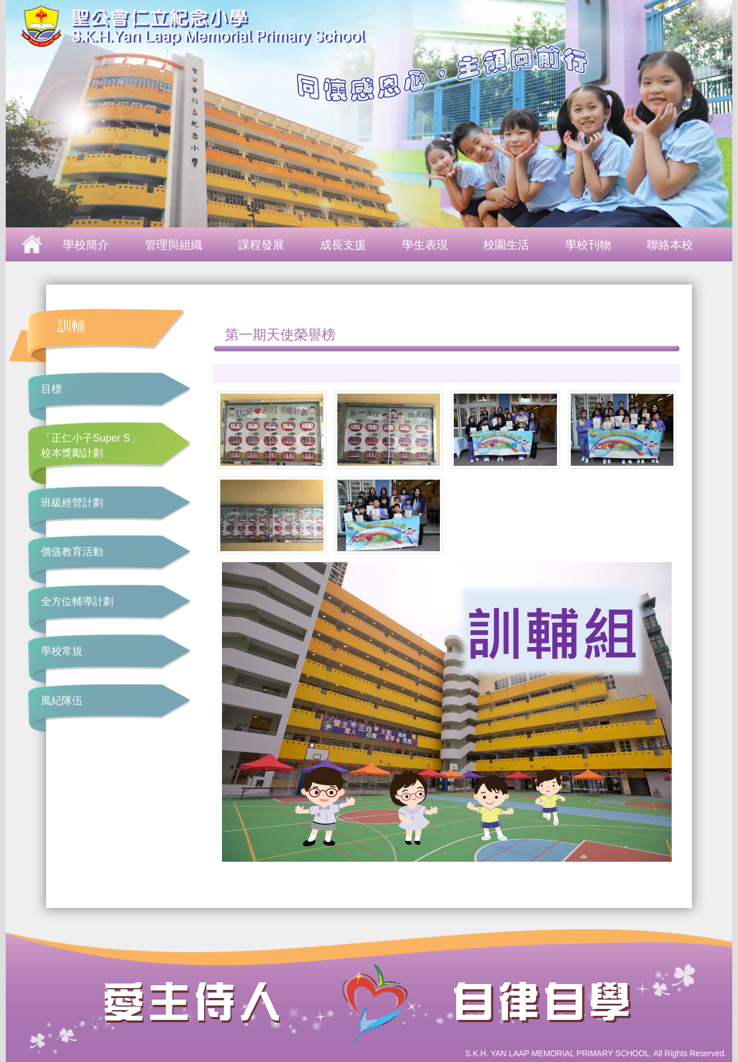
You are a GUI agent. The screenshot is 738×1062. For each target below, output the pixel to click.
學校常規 (61, 651)
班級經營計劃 (72, 502)
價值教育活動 (72, 552)
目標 (51, 389)
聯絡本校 (670, 244)
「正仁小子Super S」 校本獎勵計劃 (91, 445)
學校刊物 (588, 244)
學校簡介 (86, 244)
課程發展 (261, 244)
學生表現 (425, 244)
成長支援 (343, 244)
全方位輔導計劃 (77, 601)
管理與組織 (173, 244)
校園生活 (506, 244)
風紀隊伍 (61, 700)
